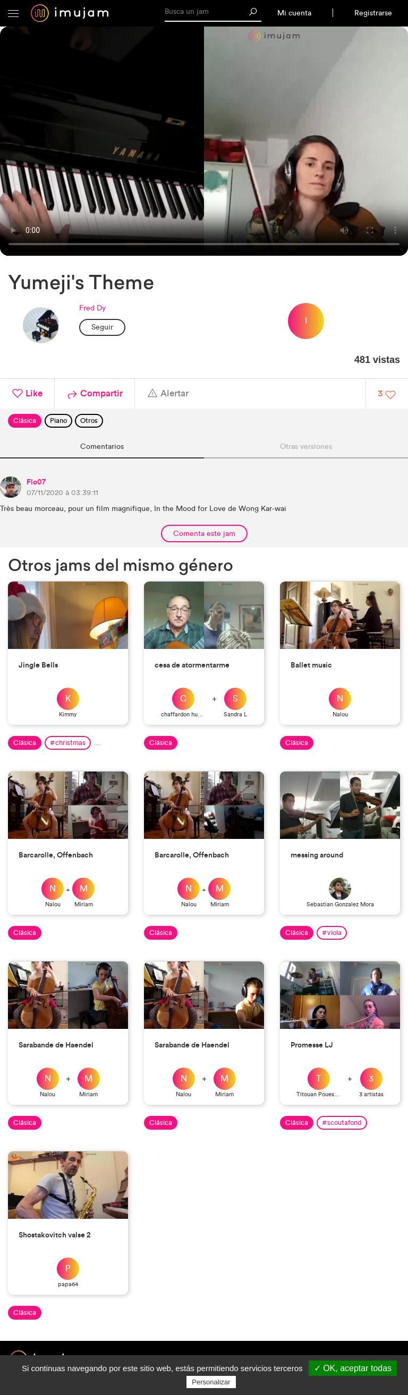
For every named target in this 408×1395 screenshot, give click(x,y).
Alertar (168, 394)
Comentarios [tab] (102, 446)
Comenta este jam (204, 533)
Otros (89, 420)
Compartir (94, 394)
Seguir (102, 327)
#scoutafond (342, 1123)
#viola (332, 933)
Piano (58, 420)
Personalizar (211, 1382)
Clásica (24, 420)
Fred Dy (92, 308)
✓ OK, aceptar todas (353, 1368)
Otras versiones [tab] (306, 446)
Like (27, 394)
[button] (13, 13)
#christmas (68, 743)
